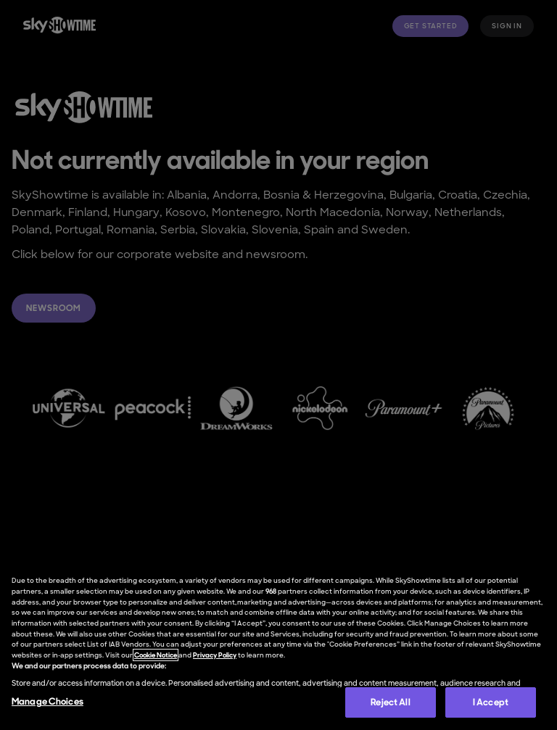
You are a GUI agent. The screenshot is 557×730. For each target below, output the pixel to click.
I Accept (490, 702)
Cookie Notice (155, 655)
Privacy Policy (214, 655)
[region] (278, 645)
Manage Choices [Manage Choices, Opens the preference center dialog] (47, 701)
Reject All (390, 702)
